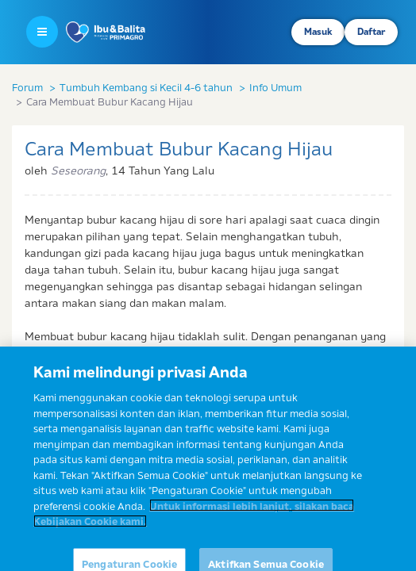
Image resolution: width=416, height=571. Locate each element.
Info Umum (275, 87)
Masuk (318, 31)
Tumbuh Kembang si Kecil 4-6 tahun (146, 87)
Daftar (371, 31)
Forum (27, 87)
